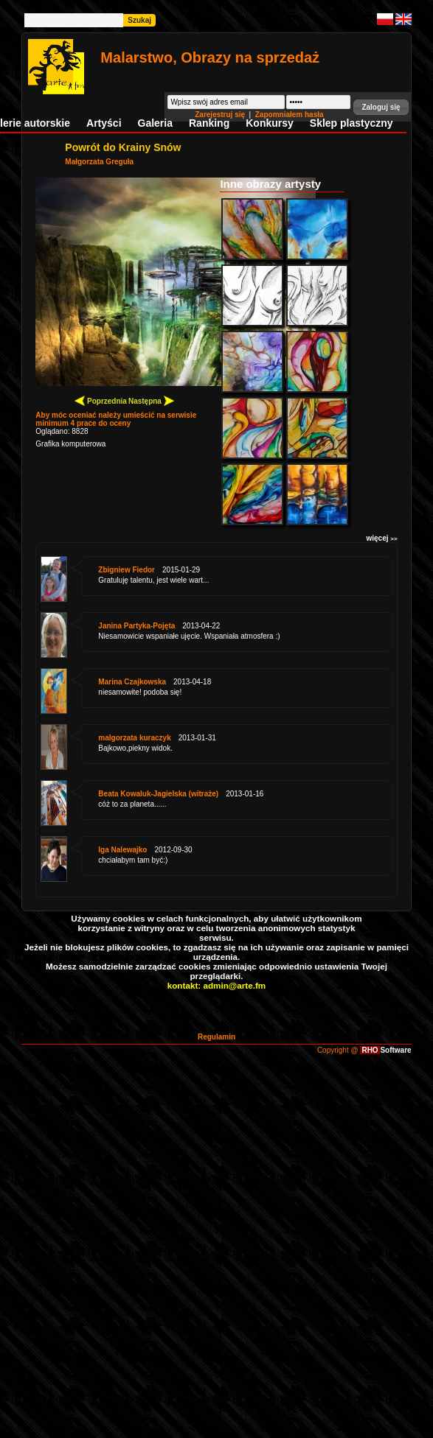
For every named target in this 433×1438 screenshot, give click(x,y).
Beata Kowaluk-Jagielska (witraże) (158, 794)
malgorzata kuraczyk (134, 738)
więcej (381, 538)
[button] (380, 107)
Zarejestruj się (221, 115)
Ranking (209, 123)
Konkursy (270, 123)
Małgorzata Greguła (99, 162)
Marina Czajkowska (132, 682)
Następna (151, 400)
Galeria (155, 123)
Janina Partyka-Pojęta (136, 626)
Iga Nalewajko (122, 850)
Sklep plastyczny (351, 123)
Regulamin (216, 1037)
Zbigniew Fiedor (126, 570)
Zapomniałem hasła (289, 115)
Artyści (103, 123)
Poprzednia (101, 400)
